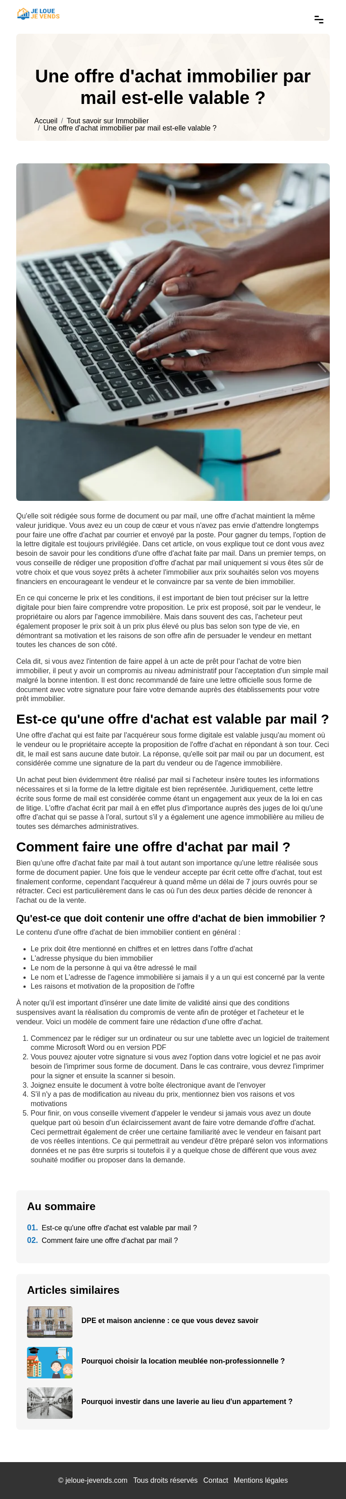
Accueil (46, 121)
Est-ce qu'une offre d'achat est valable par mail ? (112, 1228)
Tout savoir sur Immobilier (108, 121)
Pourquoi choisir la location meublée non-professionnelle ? (183, 1361)
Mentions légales (261, 1480)
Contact (215, 1480)
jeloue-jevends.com (96, 1480)
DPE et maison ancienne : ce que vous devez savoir (170, 1320)
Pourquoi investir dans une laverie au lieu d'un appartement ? (187, 1401)
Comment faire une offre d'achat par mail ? (102, 1240)
